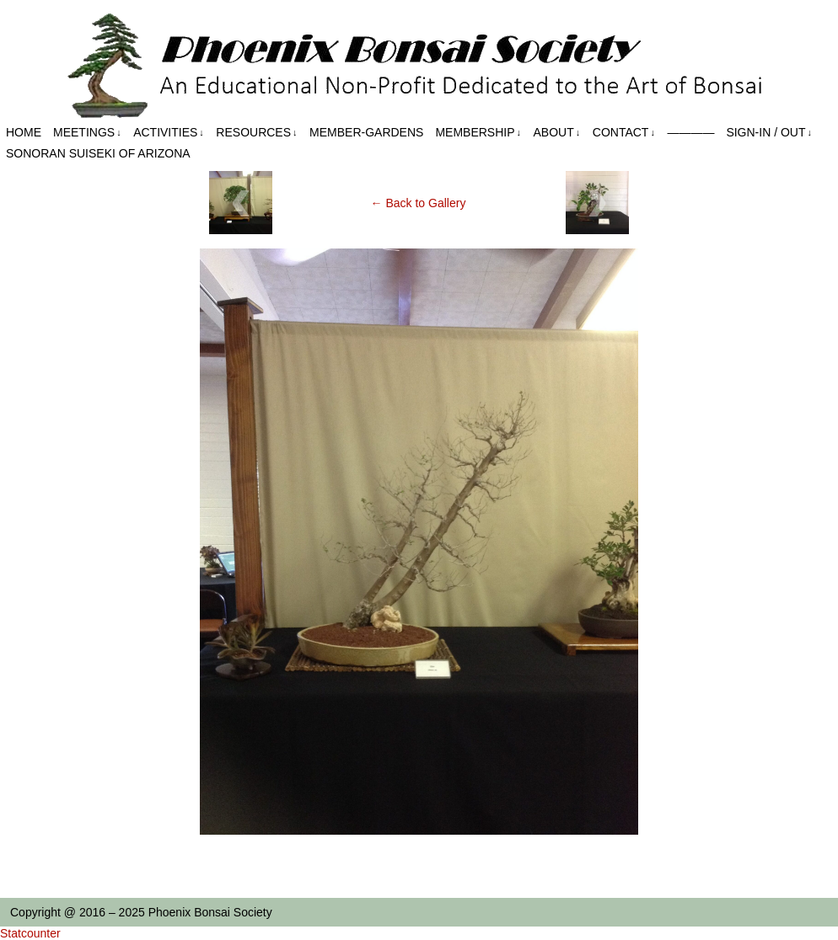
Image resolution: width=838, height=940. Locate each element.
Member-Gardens (366, 132)
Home (23, 132)
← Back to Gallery (418, 203)
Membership (478, 132)
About (557, 132)
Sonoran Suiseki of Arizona (98, 153)
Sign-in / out (769, 132)
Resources (256, 132)
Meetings (87, 132)
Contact (624, 132)
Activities (168, 132)
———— (690, 132)
